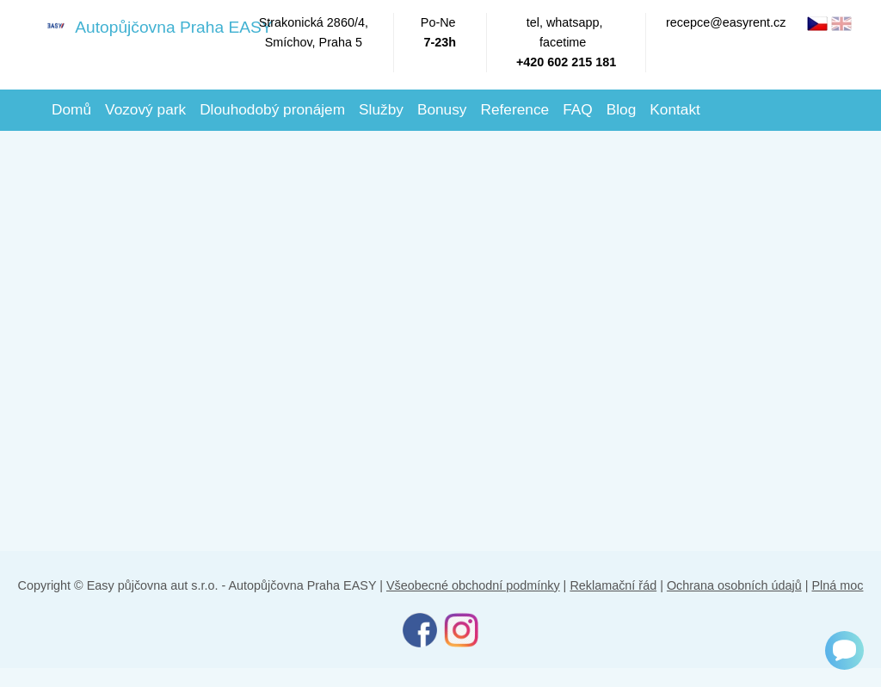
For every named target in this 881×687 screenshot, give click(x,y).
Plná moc (837, 585)
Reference (514, 109)
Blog (622, 109)
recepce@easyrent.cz (726, 22)
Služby (381, 109)
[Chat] (844, 650)
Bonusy (442, 109)
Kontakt (675, 109)
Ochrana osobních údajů (734, 585)
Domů (71, 109)
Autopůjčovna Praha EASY (141, 26)
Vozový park (145, 109)
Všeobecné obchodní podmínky (473, 585)
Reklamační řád (613, 585)
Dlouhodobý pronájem (272, 109)
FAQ (578, 109)
